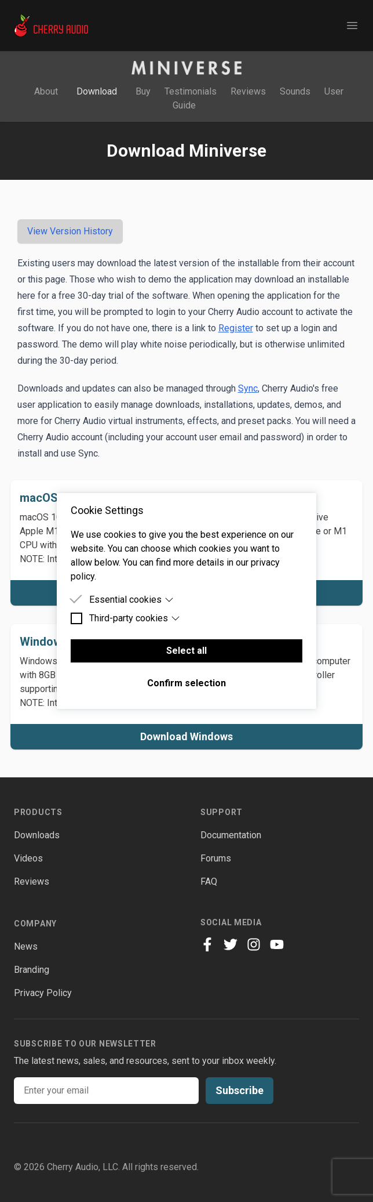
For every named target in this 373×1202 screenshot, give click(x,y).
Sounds (295, 91)
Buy (143, 91)
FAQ (208, 881)
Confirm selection (186, 683)
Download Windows (186, 736)
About (46, 91)
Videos (28, 858)
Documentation (230, 835)
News (26, 946)
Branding (31, 969)
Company (35, 923)
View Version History (70, 231)
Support (221, 812)
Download (97, 91)
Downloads (37, 835)
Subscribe (239, 1090)
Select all (186, 650)
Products (38, 812)
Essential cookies (131, 599)
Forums (215, 858)
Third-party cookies (134, 618)
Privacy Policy (43, 992)
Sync (248, 388)
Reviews (249, 91)
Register (235, 328)
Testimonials (190, 91)
